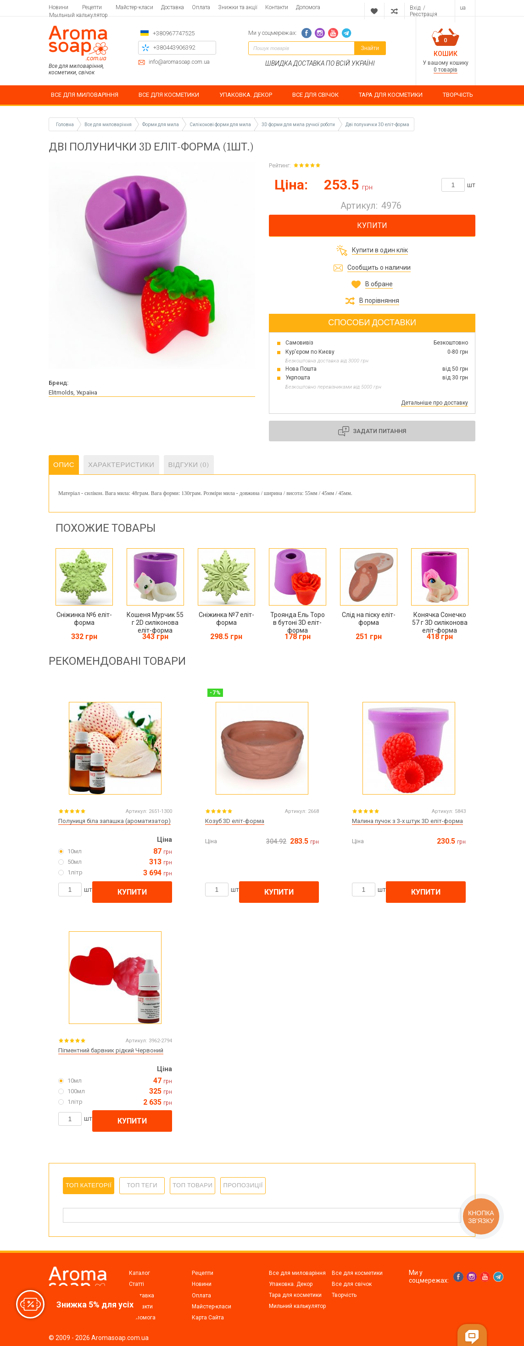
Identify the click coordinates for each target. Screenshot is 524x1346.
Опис (63, 465)
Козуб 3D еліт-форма (234, 820)
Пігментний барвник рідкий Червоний (110, 1049)
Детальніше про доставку (434, 403)
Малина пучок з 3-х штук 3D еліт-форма (407, 820)
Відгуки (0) (189, 465)
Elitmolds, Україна (73, 392)
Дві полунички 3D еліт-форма (377, 124)
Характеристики (121, 465)
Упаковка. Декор (290, 1283)
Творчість (344, 1294)
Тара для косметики (295, 1294)
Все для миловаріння (297, 1272)
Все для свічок (352, 1283)
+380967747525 (174, 33)
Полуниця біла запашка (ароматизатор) (114, 820)
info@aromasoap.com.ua (179, 62)
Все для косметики (357, 1272)
